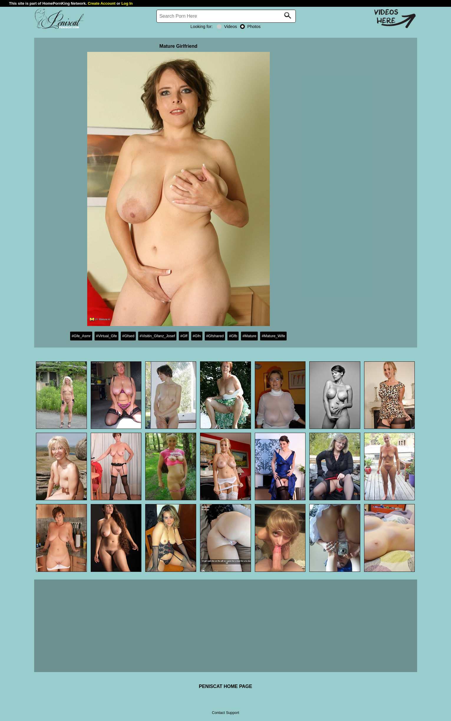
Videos (227, 26)
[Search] (226, 16)
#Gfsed (128, 336)
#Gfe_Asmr (81, 336)
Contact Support (225, 712)
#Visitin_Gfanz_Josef (157, 336)
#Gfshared (215, 336)
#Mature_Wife (273, 336)
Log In (127, 3)
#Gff (183, 336)
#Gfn (197, 336)
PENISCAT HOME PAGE (225, 686)
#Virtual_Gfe (106, 336)
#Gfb (233, 336)
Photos (250, 26)
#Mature (249, 336)
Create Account (101, 3)
